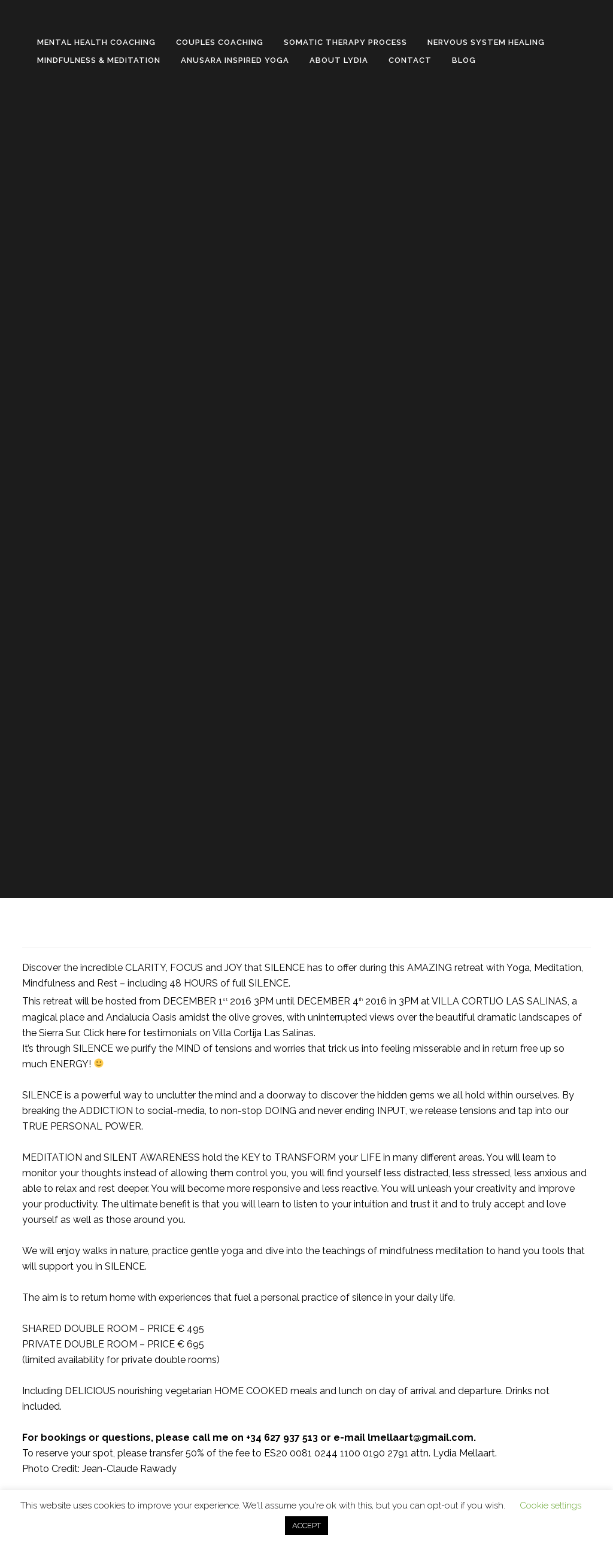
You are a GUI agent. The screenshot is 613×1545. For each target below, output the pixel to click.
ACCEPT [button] (306, 1525)
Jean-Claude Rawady (129, 1468)
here (116, 1033)
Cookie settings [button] (550, 1505)
